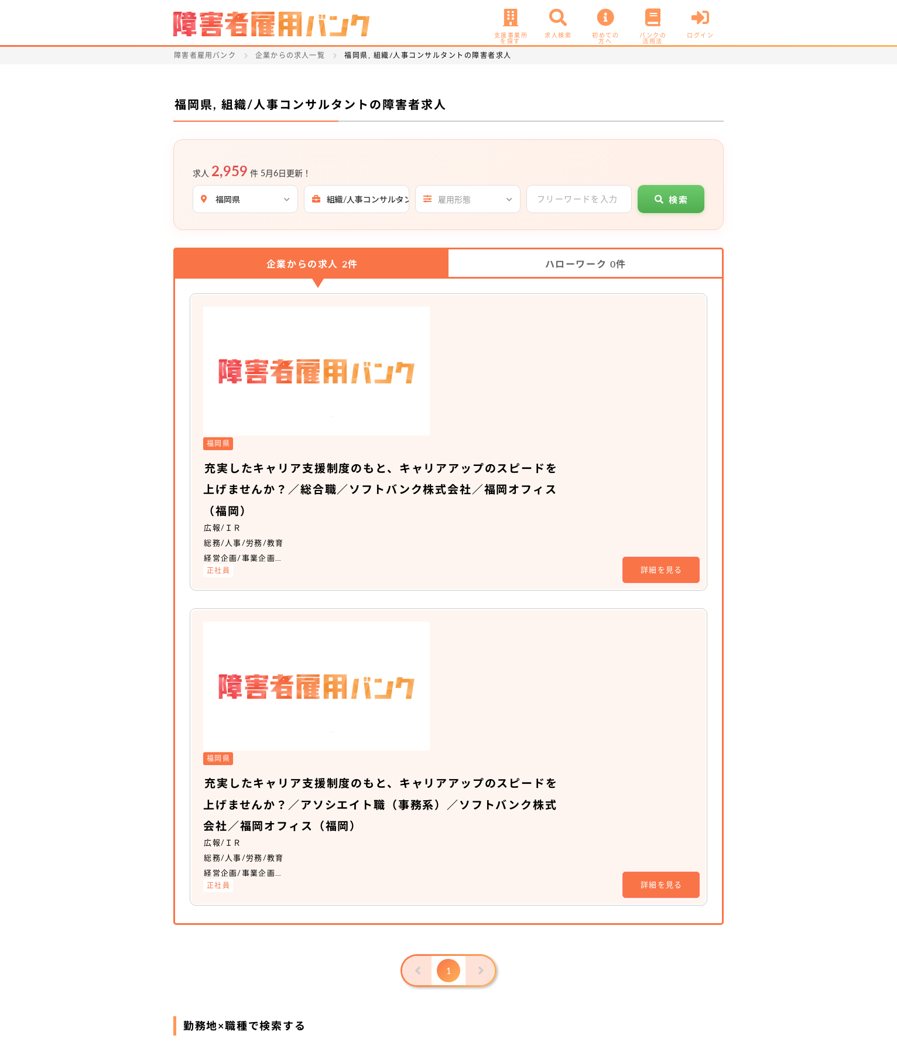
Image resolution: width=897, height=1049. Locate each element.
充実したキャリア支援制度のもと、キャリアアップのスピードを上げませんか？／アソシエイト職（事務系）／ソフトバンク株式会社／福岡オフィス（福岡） (512, 542)
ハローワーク (585, 263)
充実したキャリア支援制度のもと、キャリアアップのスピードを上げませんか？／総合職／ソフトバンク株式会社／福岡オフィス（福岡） (512, 358)
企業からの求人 (312, 263)
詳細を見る (662, 438)
